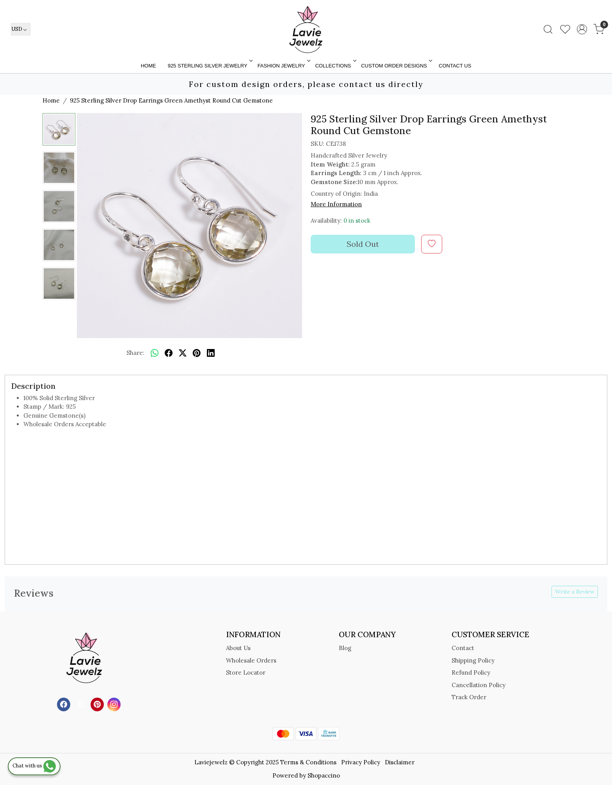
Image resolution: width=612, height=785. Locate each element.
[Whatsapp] (155, 353)
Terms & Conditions (308, 762)
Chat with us (34, 765)
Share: (135, 352)
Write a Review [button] (574, 591)
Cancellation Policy (478, 685)
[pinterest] (197, 353)
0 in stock (356, 220)
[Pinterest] (98, 703)
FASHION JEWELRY (283, 66)
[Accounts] (582, 29)
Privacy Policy (360, 762)
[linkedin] (211, 353)
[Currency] (20, 29)
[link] (548, 29)
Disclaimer (400, 762)
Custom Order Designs (396, 66)
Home (148, 66)
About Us (238, 648)
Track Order (469, 697)
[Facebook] (64, 703)
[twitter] (183, 353)
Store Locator (245, 672)
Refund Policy (471, 672)
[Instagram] (115, 703)
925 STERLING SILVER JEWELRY (209, 66)
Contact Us (455, 66)
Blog (345, 648)
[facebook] (169, 353)
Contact (463, 648)
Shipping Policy (473, 660)
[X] (81, 703)
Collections (335, 66)
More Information (336, 204)
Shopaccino (324, 775)
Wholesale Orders (251, 660)
